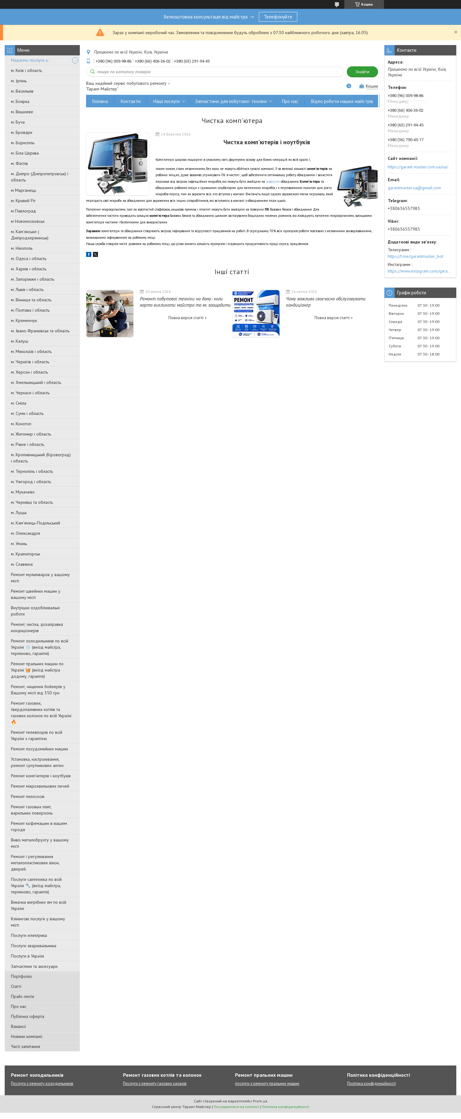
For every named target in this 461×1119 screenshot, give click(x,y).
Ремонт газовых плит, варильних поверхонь (32, 810)
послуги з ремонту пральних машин (267, 1083)
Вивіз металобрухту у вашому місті (40, 843)
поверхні (273, 181)
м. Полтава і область (30, 310)
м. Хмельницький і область (36, 382)
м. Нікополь (22, 248)
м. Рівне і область (27, 444)
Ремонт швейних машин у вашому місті (35, 594)
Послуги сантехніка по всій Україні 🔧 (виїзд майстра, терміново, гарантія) (36, 885)
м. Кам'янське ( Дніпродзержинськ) (30, 235)
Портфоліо (21, 976)
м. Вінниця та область (31, 300)
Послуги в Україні (27, 956)
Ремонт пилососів (27, 796)
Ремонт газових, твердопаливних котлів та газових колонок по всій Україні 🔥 (41, 712)
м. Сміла (18, 403)
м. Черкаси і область (30, 393)
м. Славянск (22, 564)
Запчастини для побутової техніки (231, 101)
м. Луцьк (19, 512)
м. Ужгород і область (31, 481)
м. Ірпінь (19, 81)
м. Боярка (20, 101)
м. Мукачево (23, 492)
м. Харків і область (28, 269)
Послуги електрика (29, 935)
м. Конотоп (21, 424)
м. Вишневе (22, 112)
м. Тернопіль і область (32, 471)
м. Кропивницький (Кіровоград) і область (41, 458)
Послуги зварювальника (33, 945)
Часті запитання (25, 1046)
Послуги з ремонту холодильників (42, 1083)
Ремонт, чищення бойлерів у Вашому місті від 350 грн (38, 690)
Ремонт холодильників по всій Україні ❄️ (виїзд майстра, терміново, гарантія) (39, 647)
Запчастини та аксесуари (34, 966)
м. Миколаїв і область (31, 351)
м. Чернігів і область (30, 362)
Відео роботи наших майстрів (342, 101)
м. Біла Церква (25, 153)
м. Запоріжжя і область (32, 279)
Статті (16, 986)
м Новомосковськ (27, 221)
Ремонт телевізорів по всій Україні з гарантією (36, 735)
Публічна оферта (27, 1016)
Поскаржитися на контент (236, 1106)
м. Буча (18, 122)
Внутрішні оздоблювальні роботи (35, 611)
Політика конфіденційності (371, 1083)
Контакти (131, 101)
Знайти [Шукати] (362, 71)
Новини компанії (26, 1036)
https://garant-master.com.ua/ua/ (418, 167)
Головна (100, 101)
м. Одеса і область (28, 258)
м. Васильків (22, 91)
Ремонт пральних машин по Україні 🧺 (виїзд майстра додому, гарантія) (37, 670)
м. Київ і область (26, 70)
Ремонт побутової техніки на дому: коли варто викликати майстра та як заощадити (185, 302)
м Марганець (23, 190)
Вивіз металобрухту (406, 101)
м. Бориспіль (22, 143)
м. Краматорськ (25, 554)
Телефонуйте (278, 16)
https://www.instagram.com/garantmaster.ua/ (420, 271)
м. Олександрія (25, 533)
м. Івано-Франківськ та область (40, 331)
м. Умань (19, 543)
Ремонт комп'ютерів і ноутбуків (41, 776)
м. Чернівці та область (32, 502)
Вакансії (18, 1026)
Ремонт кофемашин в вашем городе (39, 826)
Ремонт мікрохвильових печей (40, 786)
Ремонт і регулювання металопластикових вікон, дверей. (35, 863)
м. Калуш (19, 341)
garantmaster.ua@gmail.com (414, 188)
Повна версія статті (185, 318)
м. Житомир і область (31, 434)
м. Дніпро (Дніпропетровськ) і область (39, 177)
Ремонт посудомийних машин (39, 749)
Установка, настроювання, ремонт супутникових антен (37, 762)
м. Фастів (19, 163)
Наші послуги (166, 101)
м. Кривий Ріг (23, 200)
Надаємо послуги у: (30, 60)
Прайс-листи (22, 996)
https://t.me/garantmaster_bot (415, 256)
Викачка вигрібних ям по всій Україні (38, 905)
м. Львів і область (27, 289)
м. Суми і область (27, 413)
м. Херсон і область (29, 372)
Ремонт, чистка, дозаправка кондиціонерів (37, 627)
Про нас (18, 1006)
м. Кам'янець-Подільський (35, 523)
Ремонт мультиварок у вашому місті (40, 578)
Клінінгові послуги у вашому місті (38, 922)
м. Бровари (21, 132)
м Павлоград (23, 211)
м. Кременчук (24, 320)
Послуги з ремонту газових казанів (155, 1083)
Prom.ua (260, 1101)
